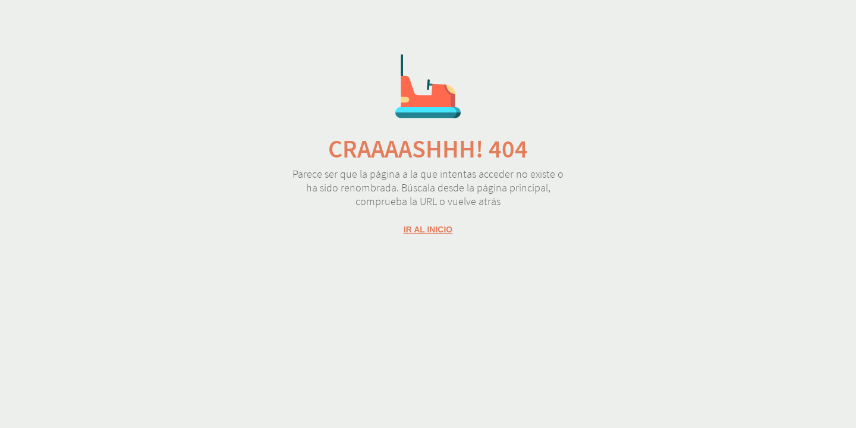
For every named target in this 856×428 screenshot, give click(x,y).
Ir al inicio (428, 229)
